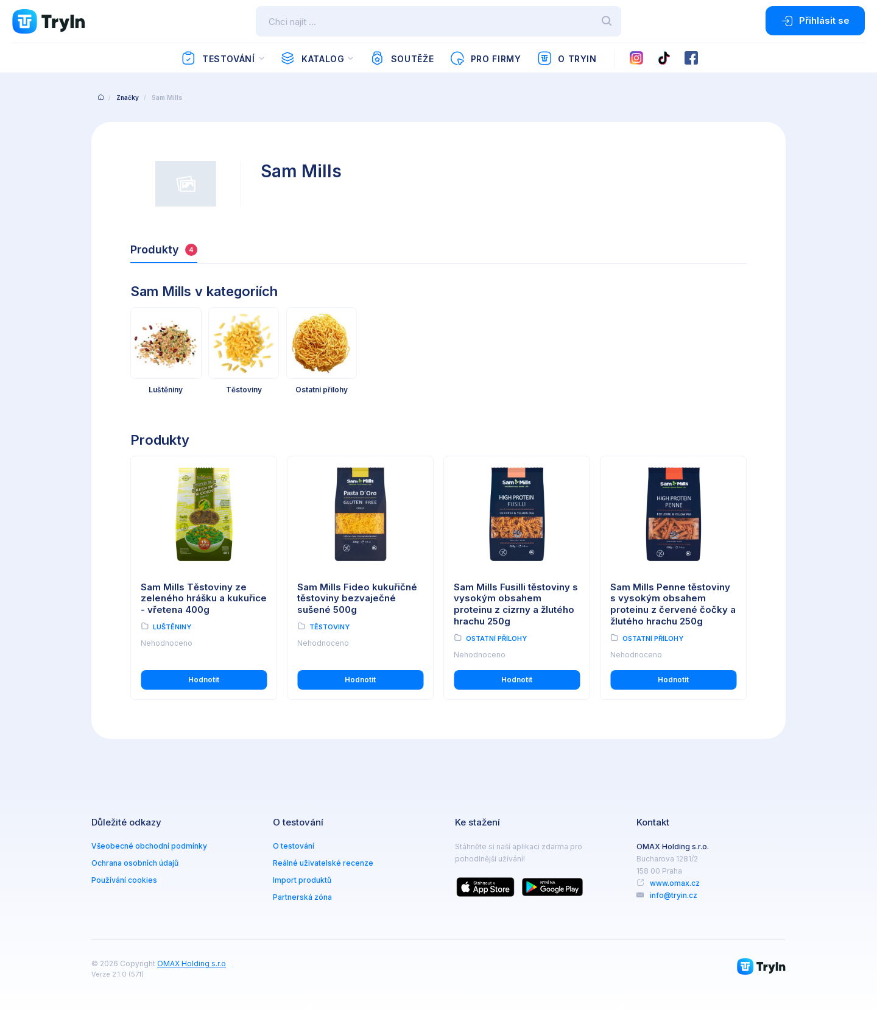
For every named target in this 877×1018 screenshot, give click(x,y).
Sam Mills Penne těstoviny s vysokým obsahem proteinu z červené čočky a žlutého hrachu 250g (673, 604)
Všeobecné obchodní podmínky (149, 845)
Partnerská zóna (302, 897)
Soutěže (402, 58)
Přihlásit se (815, 21)
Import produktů (302, 880)
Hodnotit (203, 679)
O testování (293, 845)
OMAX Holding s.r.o (191, 963)
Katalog (312, 58)
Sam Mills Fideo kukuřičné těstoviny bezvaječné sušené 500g (357, 598)
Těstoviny (329, 627)
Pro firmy (485, 58)
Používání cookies (124, 880)
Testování (218, 58)
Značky (127, 97)
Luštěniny (172, 627)
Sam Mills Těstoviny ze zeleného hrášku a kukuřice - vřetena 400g (204, 598)
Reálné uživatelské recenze (323, 863)
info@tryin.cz (673, 895)
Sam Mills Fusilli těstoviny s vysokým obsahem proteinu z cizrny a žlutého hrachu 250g (516, 604)
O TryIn (567, 58)
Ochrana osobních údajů (134, 863)
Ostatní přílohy (496, 638)
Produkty (163, 249)
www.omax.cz (675, 883)
